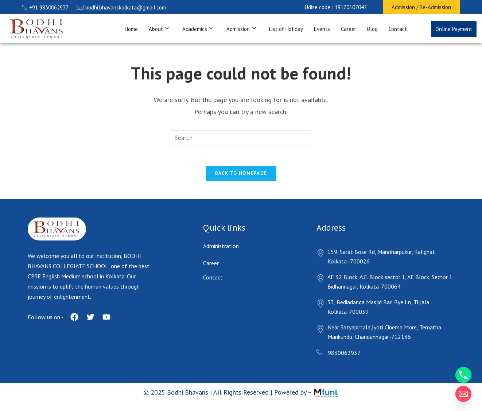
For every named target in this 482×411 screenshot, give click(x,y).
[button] (336, 7)
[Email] (463, 394)
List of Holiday (286, 29)
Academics (197, 28)
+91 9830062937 (45, 7)
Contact (398, 29)
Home (131, 29)
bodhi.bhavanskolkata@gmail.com (121, 7)
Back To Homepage (241, 175)
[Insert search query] (241, 137)
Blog (372, 29)
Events (322, 29)
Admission (241, 28)
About (159, 28)
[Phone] (463, 375)
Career (348, 29)
